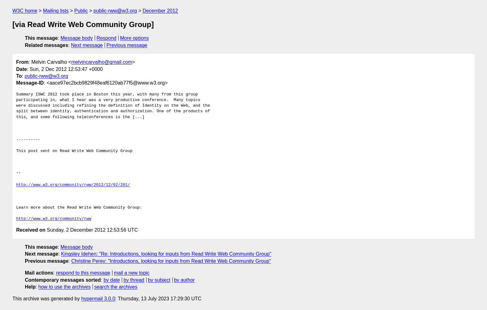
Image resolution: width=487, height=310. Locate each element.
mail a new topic (132, 272)
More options (134, 38)
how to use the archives (65, 286)
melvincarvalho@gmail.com (101, 62)
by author (184, 280)
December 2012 (160, 10)
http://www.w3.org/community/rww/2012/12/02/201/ (73, 185)
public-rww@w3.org (115, 10)
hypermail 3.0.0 (98, 298)
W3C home (24, 10)
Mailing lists (56, 10)
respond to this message (83, 272)
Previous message (127, 45)
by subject (159, 280)
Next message (87, 45)
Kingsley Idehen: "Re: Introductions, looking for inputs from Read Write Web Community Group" (166, 254)
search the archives (116, 286)
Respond (106, 38)
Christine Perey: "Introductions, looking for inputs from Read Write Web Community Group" (171, 261)
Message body (77, 38)
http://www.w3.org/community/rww (53, 219)
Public (81, 10)
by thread (134, 280)
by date (111, 280)
